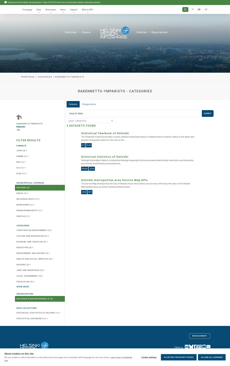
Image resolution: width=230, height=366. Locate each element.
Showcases (50, 10)
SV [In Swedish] (206, 9)
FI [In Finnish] (192, 9)
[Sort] (91, 120)
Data (39, 10)
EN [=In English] (199, 9)
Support (73, 10)
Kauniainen (160, 32)
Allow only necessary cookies (179, 357)
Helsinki (71, 32)
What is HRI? (87, 10)
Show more (22, 287)
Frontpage (27, 10)
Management (199, 336)
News (63, 10)
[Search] (185, 9)
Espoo (86, 32)
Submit (208, 113)
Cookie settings (149, 357)
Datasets (73, 104)
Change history (89, 104)
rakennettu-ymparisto (69, 77)
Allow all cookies (212, 357)
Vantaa (141, 32)
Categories (45, 77)
